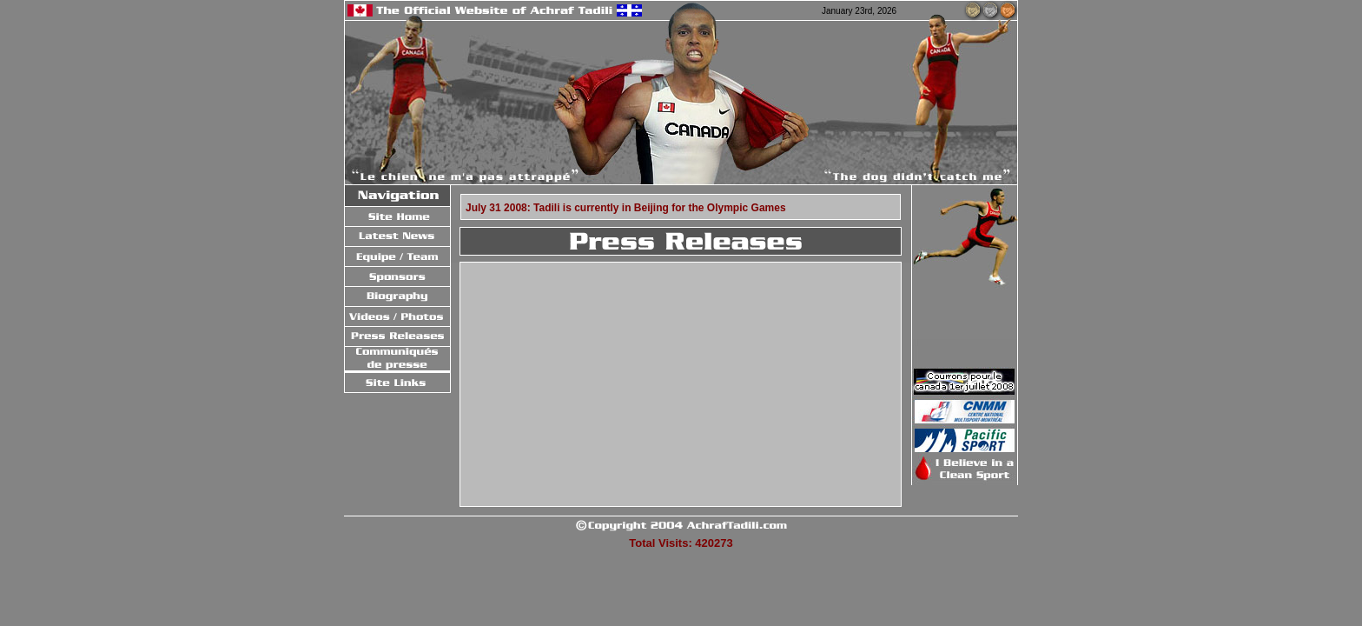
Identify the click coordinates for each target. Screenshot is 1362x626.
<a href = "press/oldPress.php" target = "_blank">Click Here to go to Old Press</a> (679, 383)
